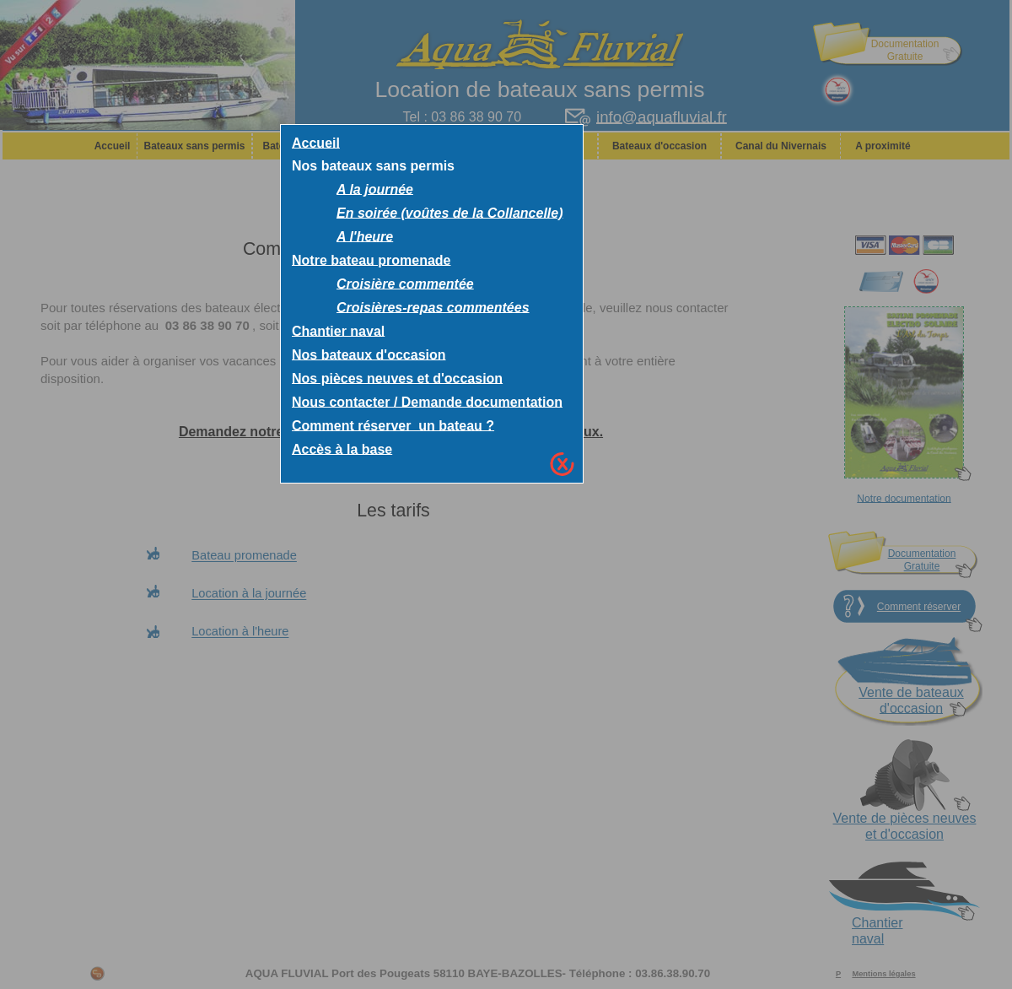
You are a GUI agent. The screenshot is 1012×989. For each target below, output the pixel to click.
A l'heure (364, 236)
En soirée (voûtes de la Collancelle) (449, 212)
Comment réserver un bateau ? (393, 425)
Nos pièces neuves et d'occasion (397, 377)
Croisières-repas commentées (433, 307)
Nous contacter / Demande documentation (427, 401)
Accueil (316, 142)
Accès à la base (342, 448)
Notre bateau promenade (371, 259)
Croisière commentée (405, 283)
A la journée (374, 188)
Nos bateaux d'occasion (369, 354)
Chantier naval (338, 330)
